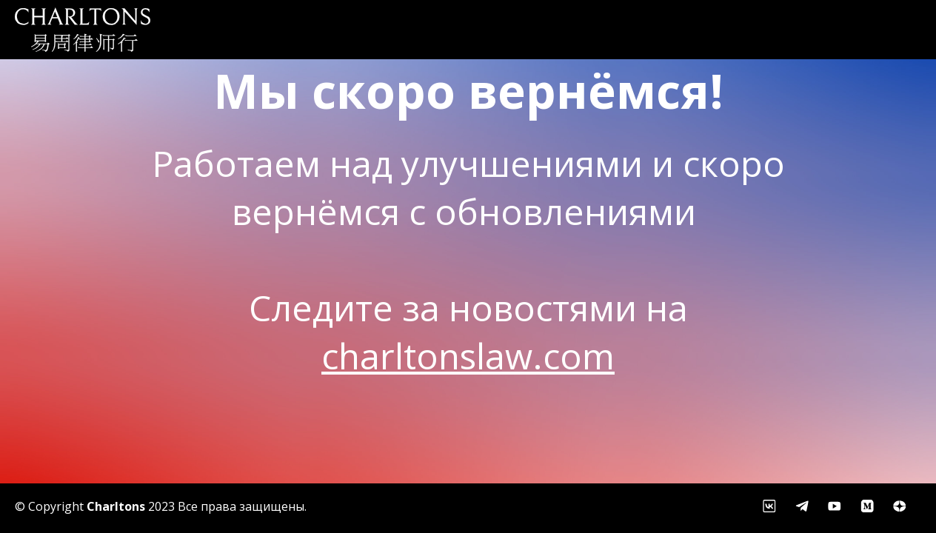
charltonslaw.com (468, 356)
